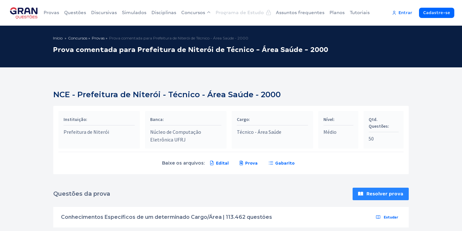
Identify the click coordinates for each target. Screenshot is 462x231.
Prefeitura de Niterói (86, 132)
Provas (51, 12)
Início (58, 38)
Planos (337, 12)
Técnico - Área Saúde (259, 132)
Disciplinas (163, 12)
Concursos (195, 12)
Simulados (134, 12)
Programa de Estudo (243, 12)
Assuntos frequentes (300, 12)
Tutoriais (360, 12)
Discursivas (104, 12)
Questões (75, 12)
